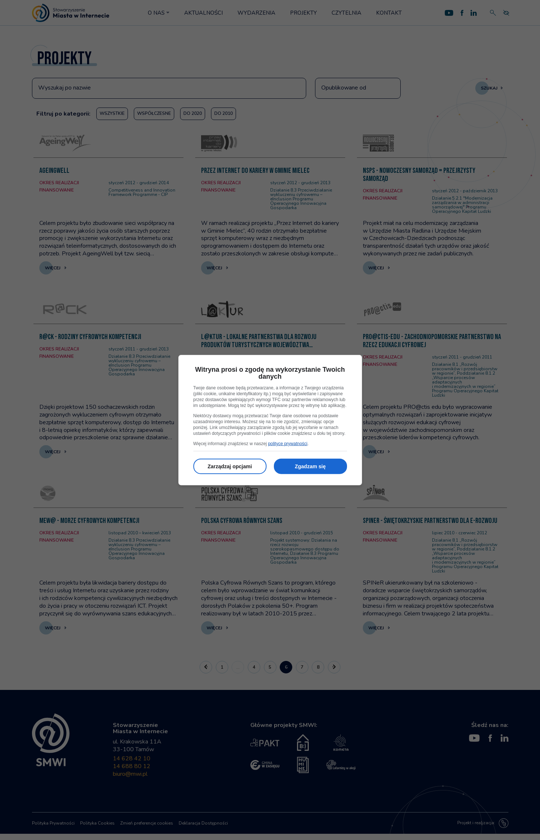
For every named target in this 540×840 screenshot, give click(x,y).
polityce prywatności (287, 443)
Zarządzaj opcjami (230, 466)
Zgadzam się (310, 466)
